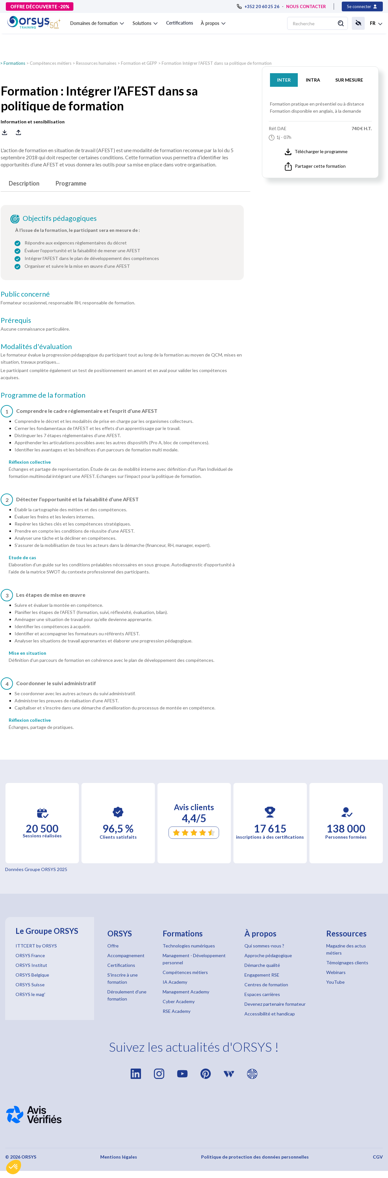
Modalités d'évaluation (36, 346)
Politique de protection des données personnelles (255, 1157)
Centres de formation (266, 984)
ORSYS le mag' (30, 994)
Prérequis (16, 320)
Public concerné (25, 294)
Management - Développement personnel (194, 959)
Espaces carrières (262, 994)
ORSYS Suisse (30, 984)
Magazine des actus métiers (346, 949)
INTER (284, 80)
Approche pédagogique (268, 955)
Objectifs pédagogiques (60, 218)
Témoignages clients (347, 962)
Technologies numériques (189, 945)
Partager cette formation (315, 166)
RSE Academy (176, 1011)
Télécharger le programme (316, 152)
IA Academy (175, 982)
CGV (378, 1157)
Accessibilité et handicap (269, 1013)
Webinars (336, 972)
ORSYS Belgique (32, 975)
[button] (13, 1167)
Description (24, 183)
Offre (113, 945)
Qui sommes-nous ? (264, 945)
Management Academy (186, 991)
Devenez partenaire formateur (275, 1004)
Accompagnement (126, 955)
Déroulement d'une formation (126, 995)
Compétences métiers (50, 63)
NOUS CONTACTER (306, 6)
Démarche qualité (262, 965)
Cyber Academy (179, 1001)
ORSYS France (30, 955)
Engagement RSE (261, 975)
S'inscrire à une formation (122, 978)
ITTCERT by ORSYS (36, 945)
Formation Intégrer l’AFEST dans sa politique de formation (217, 63)
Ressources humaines (96, 63)
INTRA (313, 80)
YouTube (335, 982)
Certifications (179, 23)
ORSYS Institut (31, 965)
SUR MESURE (349, 80)
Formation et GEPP (139, 63)
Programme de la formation (43, 395)
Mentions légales (118, 1157)
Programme (71, 183)
